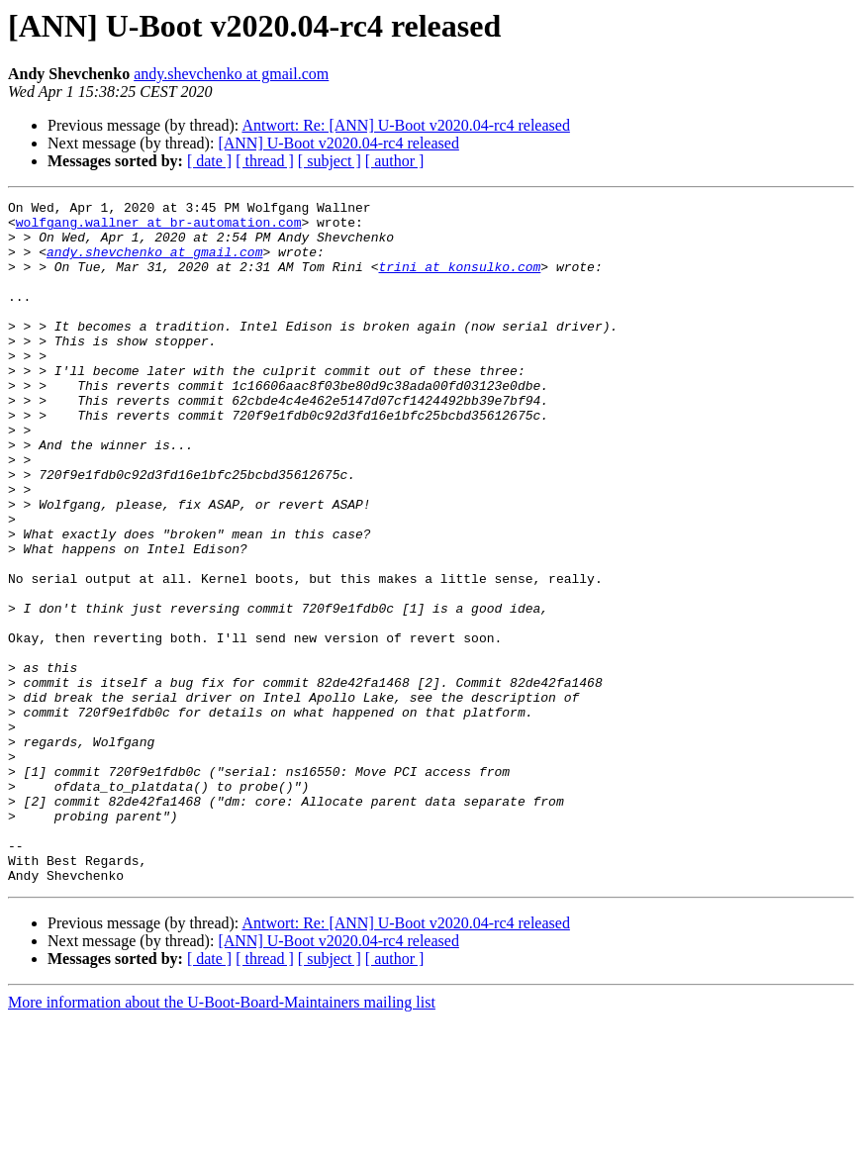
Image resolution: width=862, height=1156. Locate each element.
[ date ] (209, 160)
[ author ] (395, 160)
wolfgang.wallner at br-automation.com (159, 228)
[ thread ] (265, 160)
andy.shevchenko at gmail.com (231, 73)
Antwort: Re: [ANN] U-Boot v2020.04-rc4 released (405, 125)
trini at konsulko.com (459, 281)
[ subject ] (329, 160)
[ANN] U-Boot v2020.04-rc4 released (338, 143)
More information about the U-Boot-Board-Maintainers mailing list (221, 1138)
